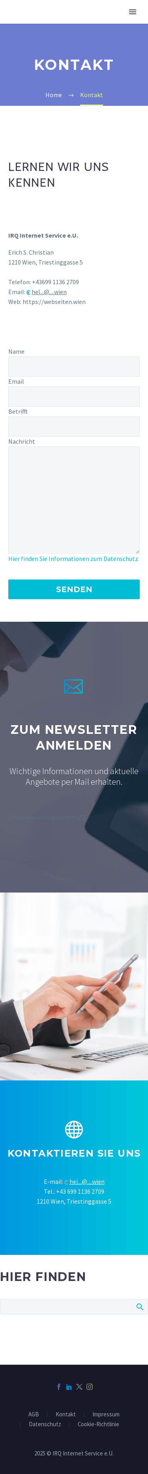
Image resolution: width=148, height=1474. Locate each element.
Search (139, 1306)
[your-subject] (74, 426)
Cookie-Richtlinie (98, 1424)
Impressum (106, 1415)
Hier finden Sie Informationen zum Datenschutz (73, 559)
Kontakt (66, 1415)
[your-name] (74, 366)
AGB (33, 1415)
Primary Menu (132, 11)
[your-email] (74, 396)
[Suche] (74, 1307)
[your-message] (74, 500)
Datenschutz (45, 1424)
